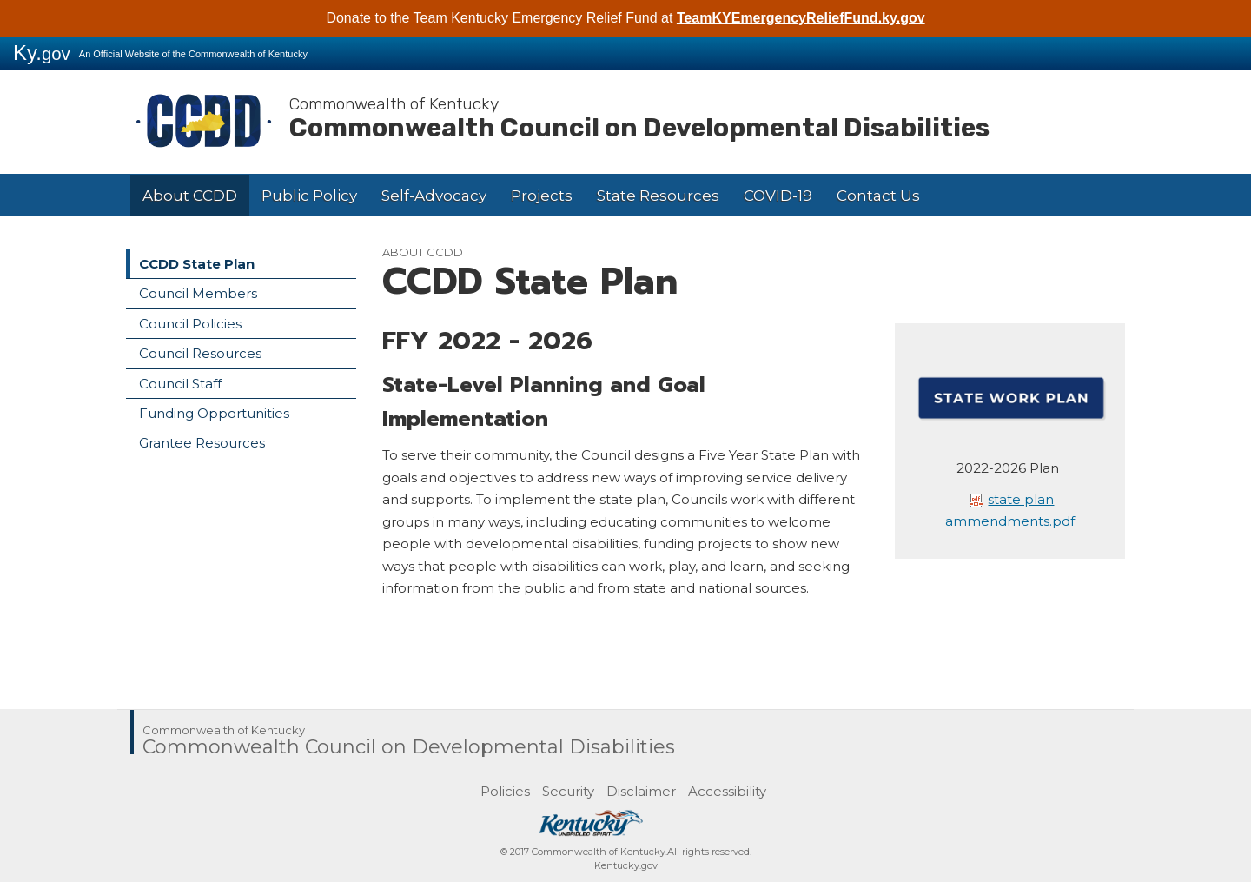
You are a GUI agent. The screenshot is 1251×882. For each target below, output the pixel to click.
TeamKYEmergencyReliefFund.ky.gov (801, 17)
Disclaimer (641, 791)
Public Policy (309, 195)
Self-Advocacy (433, 195)
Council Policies (190, 323)
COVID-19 (778, 195)
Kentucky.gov (626, 865)
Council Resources (200, 353)
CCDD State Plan (197, 263)
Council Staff (180, 383)
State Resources (658, 195)
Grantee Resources (202, 442)
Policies (505, 791)
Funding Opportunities (214, 413)
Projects (542, 195)
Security (568, 791)
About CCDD (189, 195)
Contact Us (878, 195)
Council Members (198, 293)
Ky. (41, 52)
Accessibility (727, 791)
